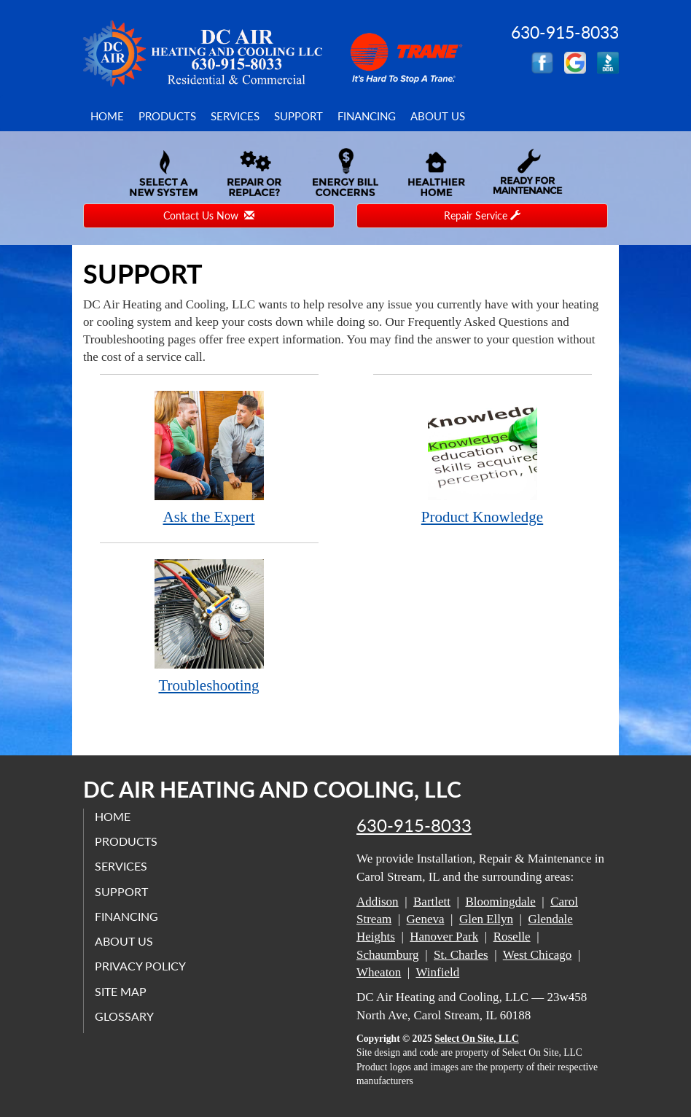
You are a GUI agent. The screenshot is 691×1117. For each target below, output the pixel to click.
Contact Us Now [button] (208, 215)
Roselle (512, 936)
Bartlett (431, 901)
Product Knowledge (482, 457)
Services (235, 115)
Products (167, 115)
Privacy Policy (140, 966)
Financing (366, 115)
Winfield (437, 972)
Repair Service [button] (482, 215)
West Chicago (537, 955)
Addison (377, 901)
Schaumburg (387, 955)
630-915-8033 (414, 825)
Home (107, 115)
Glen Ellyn (486, 919)
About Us (437, 115)
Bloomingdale (500, 901)
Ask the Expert (209, 457)
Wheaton (378, 972)
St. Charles (461, 955)
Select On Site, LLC (476, 1038)
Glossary (124, 1016)
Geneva (426, 919)
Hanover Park (444, 936)
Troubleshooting (209, 626)
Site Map (121, 991)
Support (298, 115)
